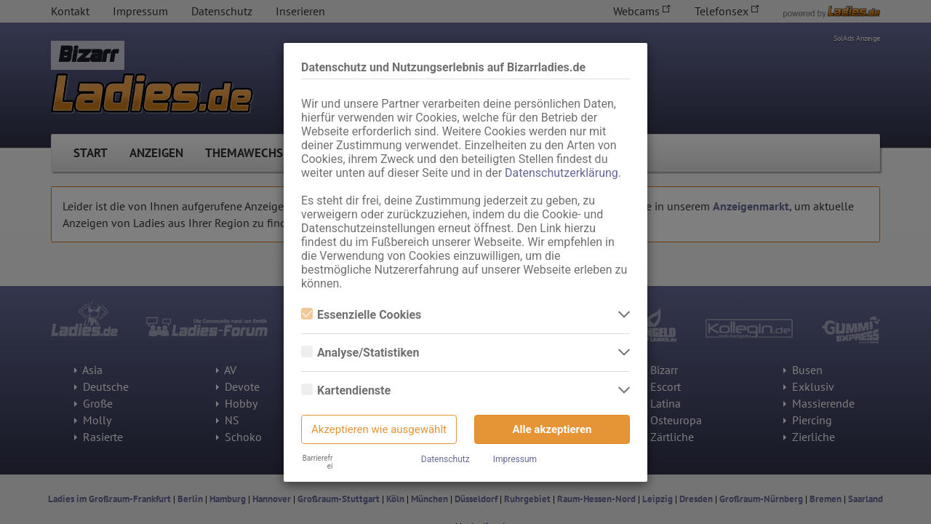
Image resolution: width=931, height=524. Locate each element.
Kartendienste (346, 390)
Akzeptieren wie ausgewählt (379, 429)
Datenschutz (445, 459)
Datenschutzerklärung (561, 173)
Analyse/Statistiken (360, 353)
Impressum (515, 459)
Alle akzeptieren (552, 429)
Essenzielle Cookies (361, 315)
